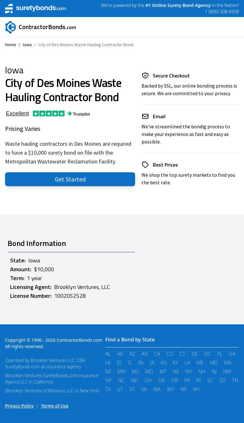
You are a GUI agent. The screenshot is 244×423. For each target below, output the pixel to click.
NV (188, 371)
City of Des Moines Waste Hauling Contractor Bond (85, 44)
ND (134, 380)
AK (120, 353)
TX (108, 389)
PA (187, 380)
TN (235, 380)
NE (176, 371)
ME (200, 362)
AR (145, 353)
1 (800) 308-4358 (222, 12)
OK (161, 380)
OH (148, 380)
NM (227, 371)
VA (144, 389)
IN (141, 362)
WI (184, 389)
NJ (214, 371)
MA (227, 362)
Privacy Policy (19, 406)
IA (152, 362)
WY (196, 389)
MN (121, 371)
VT (132, 389)
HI (107, 362)
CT (182, 353)
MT (163, 371)
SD (222, 380)
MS (135, 371)
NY (108, 380)
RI (199, 380)
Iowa (27, 44)
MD (214, 362)
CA (157, 353)
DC (207, 353)
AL (108, 353)
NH (202, 371)
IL (130, 362)
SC (210, 380)
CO (169, 353)
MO (149, 371)
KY (175, 362)
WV (170, 389)
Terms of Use (54, 406)
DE (195, 353)
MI (108, 371)
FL (219, 353)
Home (10, 44)
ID (119, 362)
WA (156, 389)
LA (187, 362)
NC (121, 380)
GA (232, 353)
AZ (132, 353)
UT (120, 389)
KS (163, 362)
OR (174, 380)
